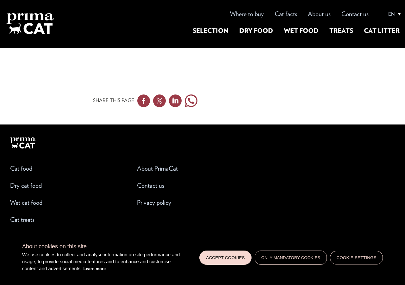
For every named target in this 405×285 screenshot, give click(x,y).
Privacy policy (154, 202)
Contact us (355, 14)
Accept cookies (225, 257)
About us (319, 14)
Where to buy (247, 14)
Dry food (256, 30)
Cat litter (382, 30)
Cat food (21, 168)
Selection (210, 30)
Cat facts (286, 14)
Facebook (143, 100)
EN (391, 14)
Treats (341, 30)
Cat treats (22, 219)
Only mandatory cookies (290, 257)
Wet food (301, 30)
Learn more (94, 268)
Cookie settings (356, 257)
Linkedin (175, 100)
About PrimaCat (157, 168)
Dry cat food (26, 185)
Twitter (159, 100)
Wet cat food (26, 202)
